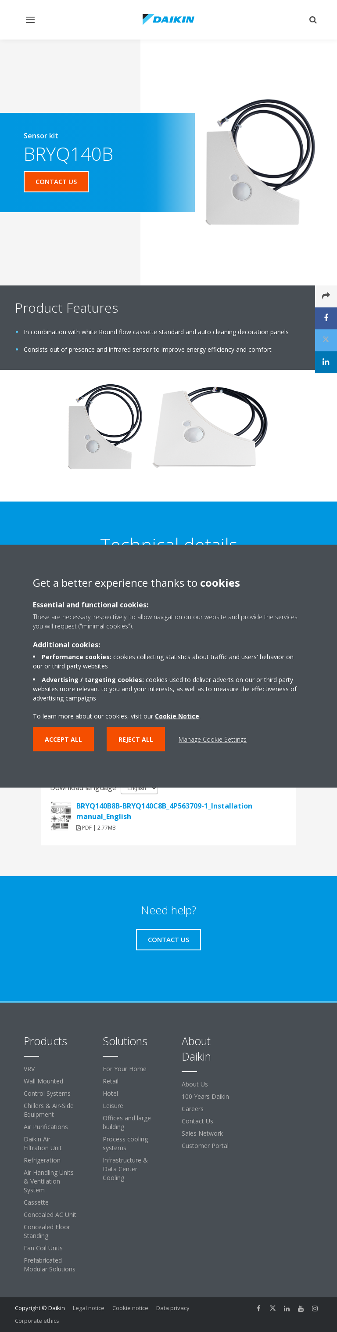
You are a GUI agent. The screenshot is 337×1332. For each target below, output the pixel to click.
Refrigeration (42, 1160)
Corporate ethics (37, 1321)
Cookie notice (130, 1308)
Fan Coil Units (43, 1248)
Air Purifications (46, 1127)
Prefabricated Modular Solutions (49, 1264)
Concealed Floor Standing (47, 1231)
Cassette (36, 1202)
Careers (193, 1109)
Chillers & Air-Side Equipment (49, 1110)
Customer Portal (205, 1145)
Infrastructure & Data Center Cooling (125, 1169)
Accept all (63, 739)
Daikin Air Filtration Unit (43, 1143)
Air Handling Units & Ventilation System (49, 1181)
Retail (110, 1081)
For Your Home (125, 1069)
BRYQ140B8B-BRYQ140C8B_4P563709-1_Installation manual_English (164, 811)
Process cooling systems (125, 1143)
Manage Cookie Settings (213, 739)
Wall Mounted (43, 1081)
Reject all (135, 739)
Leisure (113, 1105)
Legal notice (88, 1308)
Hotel (110, 1093)
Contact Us (197, 1121)
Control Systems (47, 1093)
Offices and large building (127, 1122)
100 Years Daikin (205, 1096)
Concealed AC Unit (50, 1214)
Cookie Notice (177, 715)
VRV (29, 1069)
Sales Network (202, 1133)
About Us (195, 1084)
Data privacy (173, 1308)
